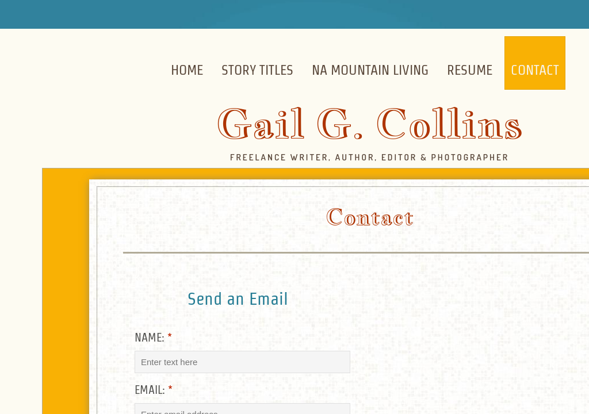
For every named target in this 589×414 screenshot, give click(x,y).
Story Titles (257, 70)
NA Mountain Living (370, 70)
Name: (153, 337)
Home (187, 70)
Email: (154, 390)
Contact (535, 70)
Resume (469, 70)
